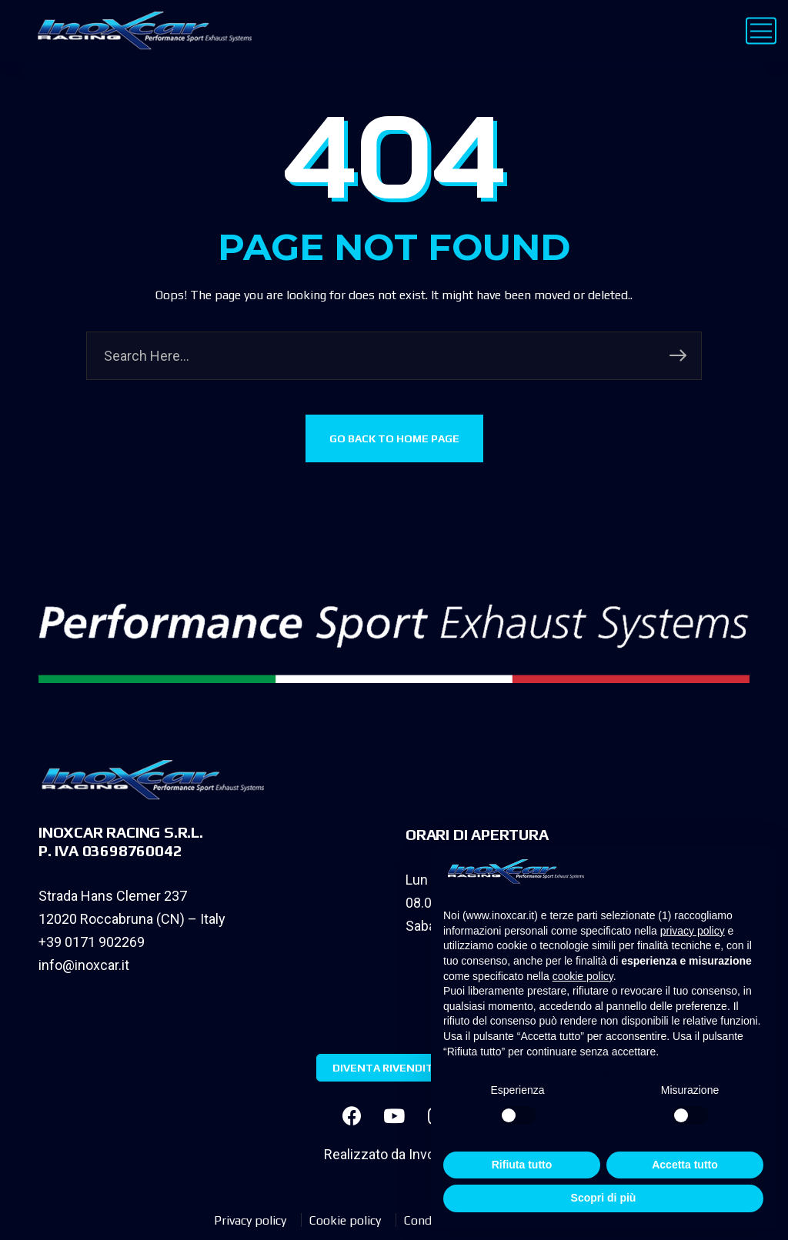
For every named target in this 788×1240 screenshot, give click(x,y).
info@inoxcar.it (83, 965)
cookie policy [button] (583, 976)
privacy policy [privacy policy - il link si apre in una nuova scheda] (692, 931)
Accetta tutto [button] (685, 1164)
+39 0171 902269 (91, 942)
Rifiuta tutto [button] (522, 1164)
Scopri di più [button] (603, 1198)
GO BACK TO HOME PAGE (394, 438)
